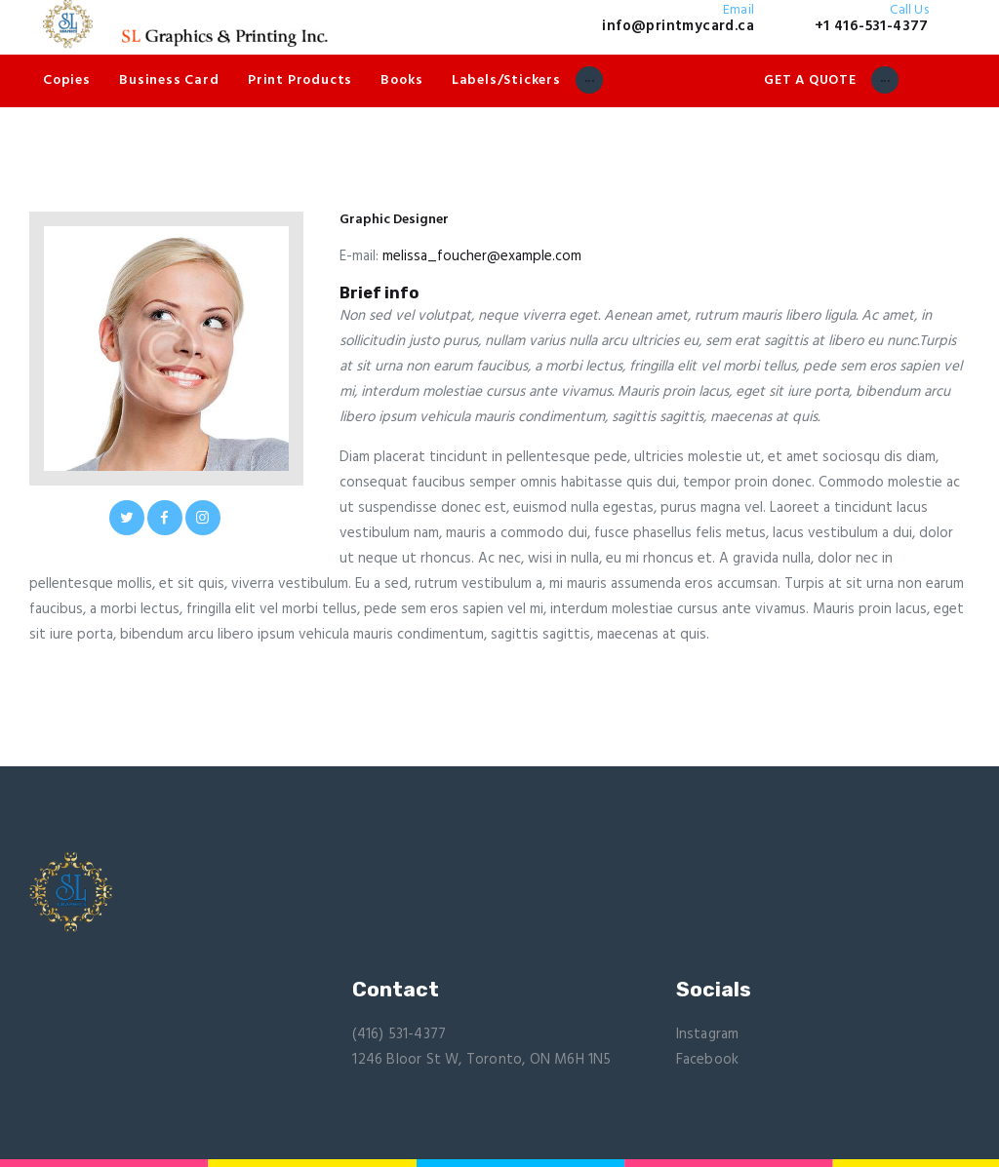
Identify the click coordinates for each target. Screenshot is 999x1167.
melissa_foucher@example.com (481, 256)
